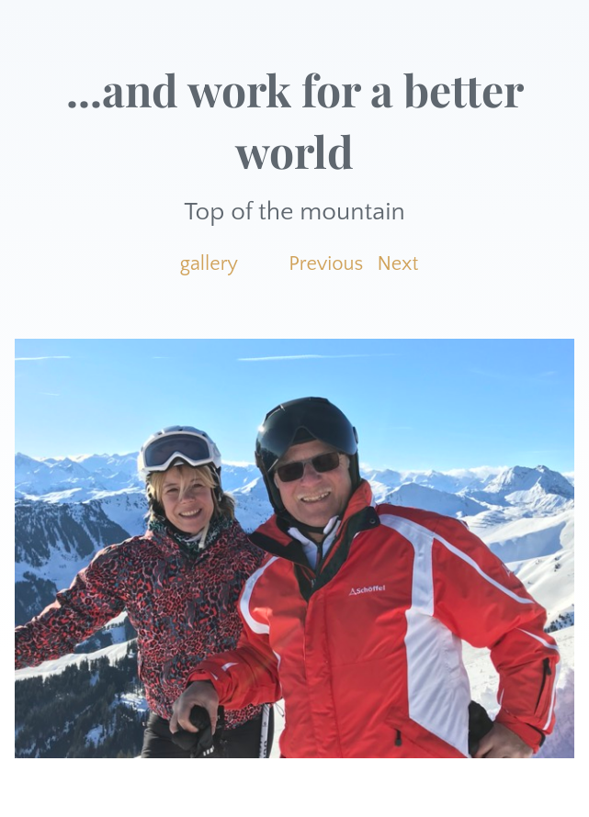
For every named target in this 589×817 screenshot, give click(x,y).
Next (398, 263)
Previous (326, 263)
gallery (209, 263)
